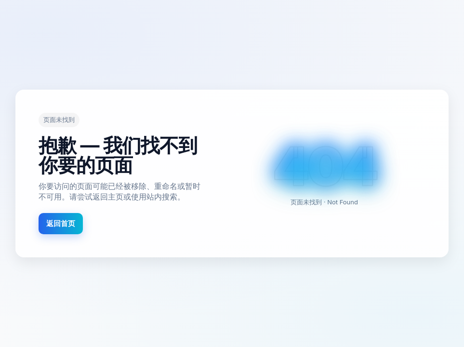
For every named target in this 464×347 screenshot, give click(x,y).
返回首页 (60, 223)
